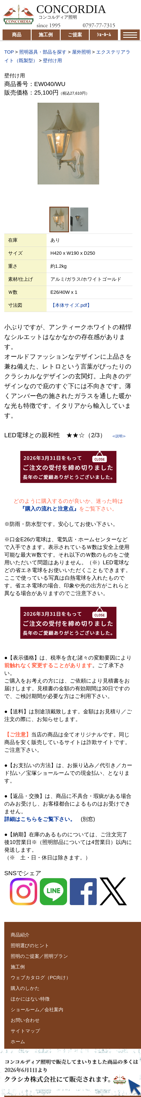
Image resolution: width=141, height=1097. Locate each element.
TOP (9, 52)
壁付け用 (52, 60)
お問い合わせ (25, 1020)
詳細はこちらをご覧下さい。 (39, 819)
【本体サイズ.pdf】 (71, 305)
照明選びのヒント (30, 945)
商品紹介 (20, 935)
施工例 (18, 967)
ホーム (18, 1041)
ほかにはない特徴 (30, 999)
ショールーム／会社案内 (37, 1009)
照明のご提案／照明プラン (39, 956)
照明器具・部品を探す (43, 52)
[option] (68, 143)
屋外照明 (81, 52)
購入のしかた (25, 988)
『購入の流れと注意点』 (49, 509)
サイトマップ (25, 1031)
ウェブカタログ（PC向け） (41, 977)
